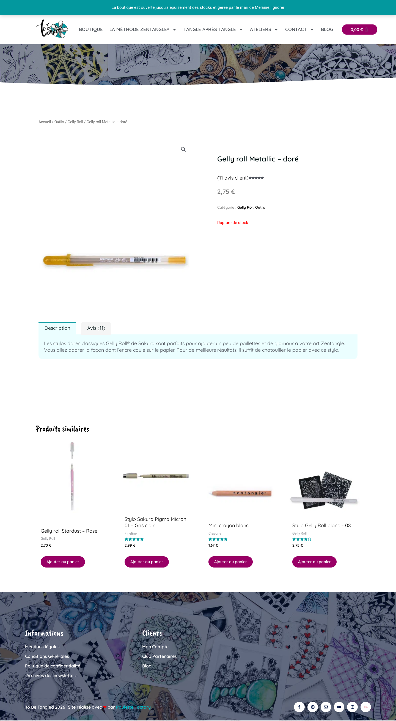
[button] (183, 149)
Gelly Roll (75, 122)
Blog (327, 29)
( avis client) (233, 178)
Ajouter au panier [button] (63, 561)
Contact (299, 29)
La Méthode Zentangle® (143, 29)
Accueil (44, 122)
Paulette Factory (133, 707)
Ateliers (264, 29)
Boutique (91, 29)
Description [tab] (57, 328)
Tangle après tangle (213, 29)
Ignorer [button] (277, 7)
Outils (59, 122)
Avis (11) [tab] (96, 328)
